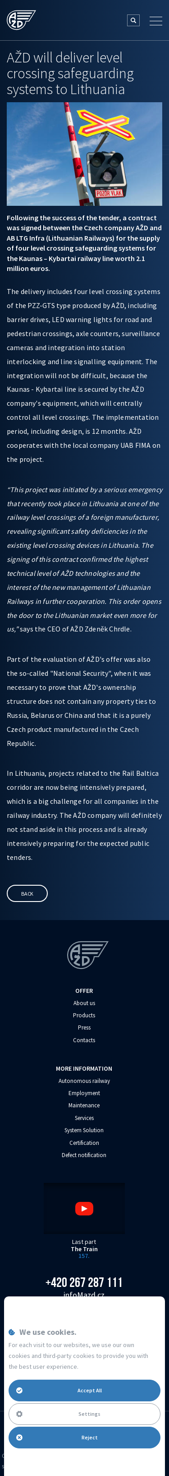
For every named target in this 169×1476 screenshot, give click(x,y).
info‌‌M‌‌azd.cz (84, 1295)
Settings (58, 1413)
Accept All (59, 1390)
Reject (57, 1437)
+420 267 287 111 (84, 1282)
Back (27, 893)
